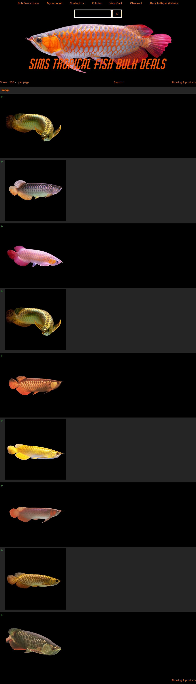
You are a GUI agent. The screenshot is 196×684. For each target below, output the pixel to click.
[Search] (117, 13)
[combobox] (12, 82)
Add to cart (185, 105)
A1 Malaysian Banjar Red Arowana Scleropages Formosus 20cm (104, 225)
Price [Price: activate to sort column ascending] (154, 90)
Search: (141, 82)
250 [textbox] (11, 82)
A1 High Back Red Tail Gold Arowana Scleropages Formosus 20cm (106, 609)
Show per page (14, 82)
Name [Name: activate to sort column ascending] (69, 90)
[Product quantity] (190, 97)
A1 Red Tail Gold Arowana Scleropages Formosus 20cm (99, 353)
